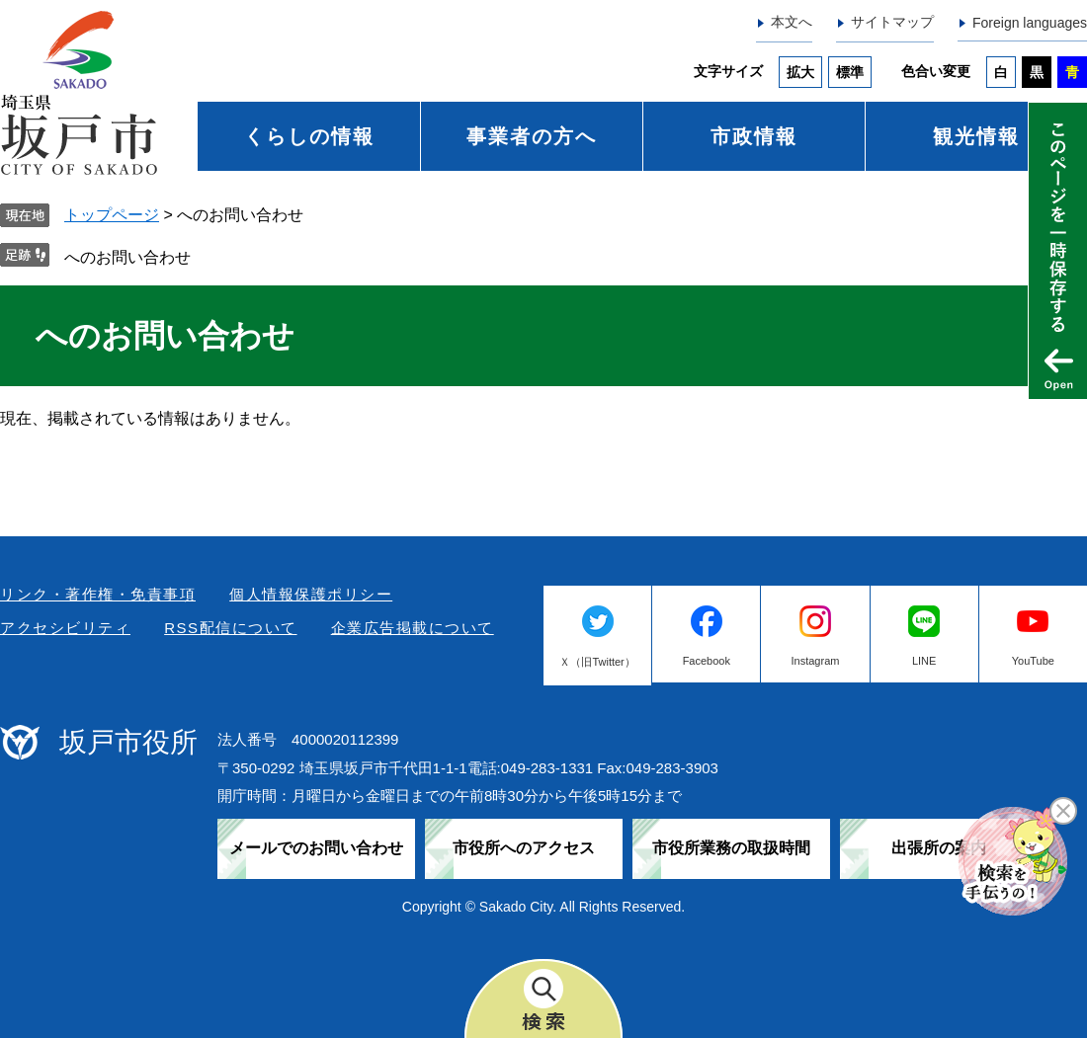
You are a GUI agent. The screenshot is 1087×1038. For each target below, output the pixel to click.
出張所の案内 (938, 847)
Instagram (816, 661)
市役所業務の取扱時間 (731, 847)
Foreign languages (1029, 23)
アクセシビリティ (65, 627)
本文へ (791, 22)
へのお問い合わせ (127, 257)
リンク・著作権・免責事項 (98, 594)
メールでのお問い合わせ (316, 847)
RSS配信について (230, 627)
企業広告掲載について (412, 627)
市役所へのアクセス (524, 847)
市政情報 (754, 136)
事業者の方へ (531, 136)
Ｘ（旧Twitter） (596, 662)
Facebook (706, 661)
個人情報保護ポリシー (310, 594)
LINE (924, 661)
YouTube (1033, 661)
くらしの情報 (309, 136)
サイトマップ (892, 22)
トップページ (111, 214)
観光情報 (976, 136)
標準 (850, 72)
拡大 (800, 72)
